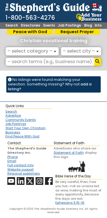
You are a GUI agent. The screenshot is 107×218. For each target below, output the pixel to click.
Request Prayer (77, 32)
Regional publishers (23, 173)
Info (98, 25)
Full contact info (20, 165)
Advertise (13, 115)
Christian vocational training (53, 40)
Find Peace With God (22, 136)
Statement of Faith (69, 152)
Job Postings (69, 25)
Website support (20, 169)
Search (11, 25)
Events (49, 25)
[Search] (97, 62)
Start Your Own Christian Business (25, 130)
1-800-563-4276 (30, 17)
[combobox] (32, 51)
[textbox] (31, 51)
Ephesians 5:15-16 (69, 202)
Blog (88, 25)
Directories (30, 25)
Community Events (20, 120)
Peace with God (30, 32)
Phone (12, 157)
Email (11, 161)
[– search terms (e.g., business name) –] (49, 62)
